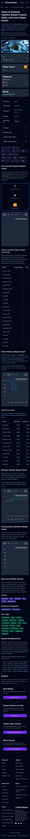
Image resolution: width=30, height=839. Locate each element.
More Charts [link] (15, 161)
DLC (3, 766)
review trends (10, 30)
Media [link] (23, 157)
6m (9, 374)
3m (9, 214)
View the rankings (15, 749)
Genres (4, 786)
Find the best (15, 697)
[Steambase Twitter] (21, 823)
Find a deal (15, 715)
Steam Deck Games (22, 779)
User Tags (5, 793)
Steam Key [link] (16, 151)
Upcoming (19, 776)
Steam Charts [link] (6, 147)
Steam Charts (6, 776)
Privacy (4, 835)
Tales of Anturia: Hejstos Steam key (13, 359)
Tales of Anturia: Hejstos (8, 26)
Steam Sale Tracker (21, 786)
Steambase (18, 810)
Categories (5, 790)
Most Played (19, 766)
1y (12, 214)
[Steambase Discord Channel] (16, 823)
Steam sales (19, 413)
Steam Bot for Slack (8, 816)
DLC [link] (4, 154)
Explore (4, 826)
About (19, 835)
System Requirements (15, 141)
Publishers (5, 799)
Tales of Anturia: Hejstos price (15, 366)
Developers (5, 796)
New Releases (20, 772)
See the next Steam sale (15, 732)
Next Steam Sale (7, 819)
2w (4, 214)
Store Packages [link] (7, 157)
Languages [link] (5, 161)
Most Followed (20, 769)
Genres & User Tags (15, 137)
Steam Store (22, 663)
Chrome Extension (7, 810)
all (16, 214)
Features (15, 128)
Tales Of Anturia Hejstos (17, 7)
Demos (4, 769)
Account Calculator (7, 823)
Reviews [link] (16, 147)
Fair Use (14, 835)
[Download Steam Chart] (25, 214)
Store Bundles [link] (13, 154)
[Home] (2, 7)
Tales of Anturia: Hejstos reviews (16, 484)
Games (7, 7)
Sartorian (16, 112)
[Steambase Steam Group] (18, 823)
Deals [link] (25, 151)
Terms (9, 835)
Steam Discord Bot (7, 813)
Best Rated (19, 763)
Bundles (4, 772)
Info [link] (16, 157)
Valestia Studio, (18, 110)
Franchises (5, 802)
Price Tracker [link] (6, 151)
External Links (15, 132)
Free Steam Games (21, 795)
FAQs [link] (24, 161)
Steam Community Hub (20, 667)
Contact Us (25, 835)
